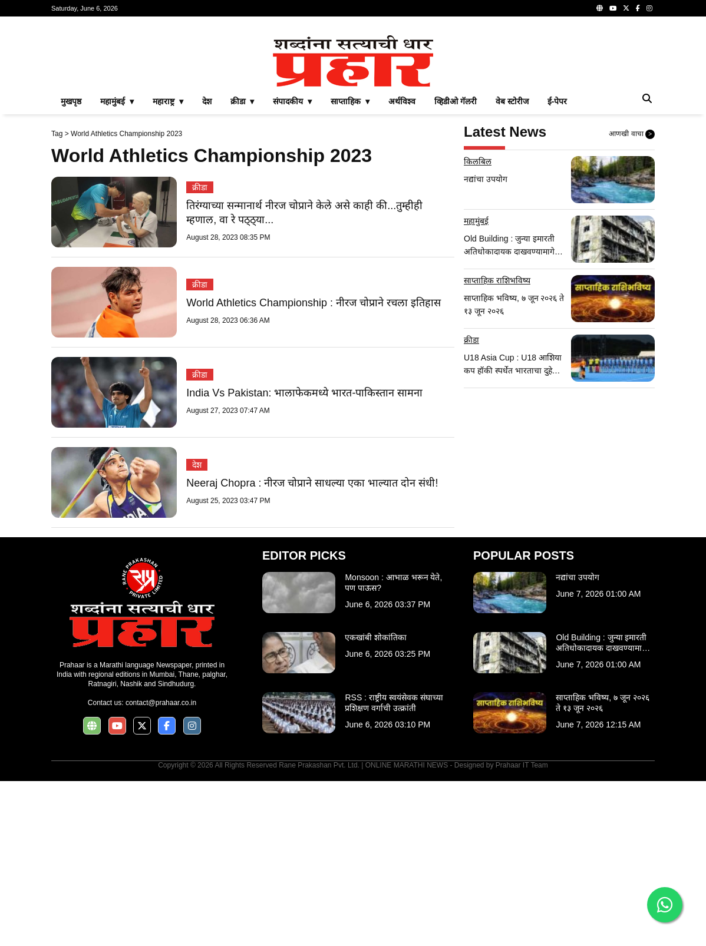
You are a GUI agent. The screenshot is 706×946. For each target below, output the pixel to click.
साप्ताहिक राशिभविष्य (497, 445)
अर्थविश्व (401, 266)
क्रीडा (199, 352)
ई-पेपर (557, 266)
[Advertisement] (353, 108)
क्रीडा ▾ (242, 266)
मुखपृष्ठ (71, 266)
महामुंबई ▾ (117, 266)
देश (207, 266)
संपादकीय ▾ (292, 266)
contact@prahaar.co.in (161, 868)
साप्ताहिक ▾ (350, 266)
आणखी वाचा (632, 299)
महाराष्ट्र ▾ (168, 266)
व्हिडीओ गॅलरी (455, 266)
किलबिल (477, 326)
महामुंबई (476, 386)
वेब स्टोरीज (512, 266)
